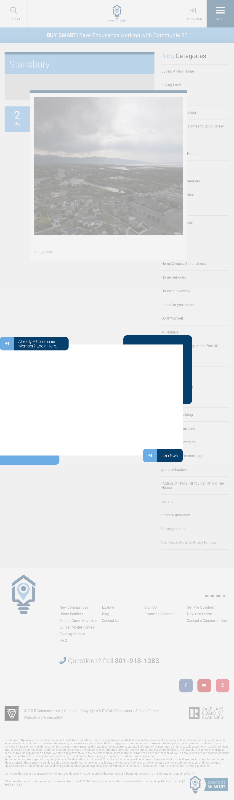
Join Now (160, 455)
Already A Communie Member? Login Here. (28, 343)
